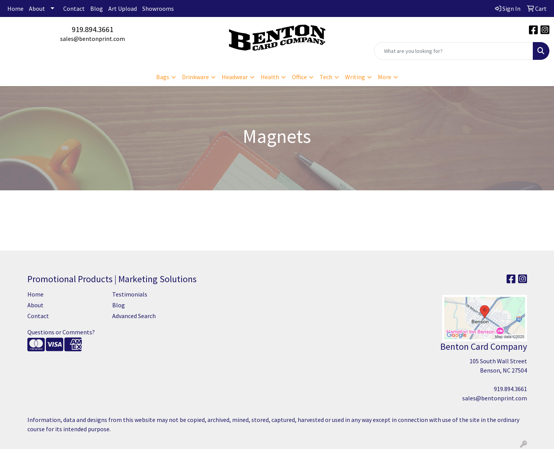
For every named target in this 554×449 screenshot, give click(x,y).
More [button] (384, 77)
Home (15, 8)
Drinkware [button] (195, 77)
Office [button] (299, 77)
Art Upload (122, 8)
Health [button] (270, 77)
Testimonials (129, 294)
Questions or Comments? (61, 332)
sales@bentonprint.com (92, 38)
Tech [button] (326, 77)
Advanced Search (134, 316)
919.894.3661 (92, 29)
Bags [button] (162, 77)
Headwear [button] (235, 77)
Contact (74, 8)
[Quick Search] (453, 51)
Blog (96, 8)
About (37, 8)
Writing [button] (355, 77)
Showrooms (158, 8)
